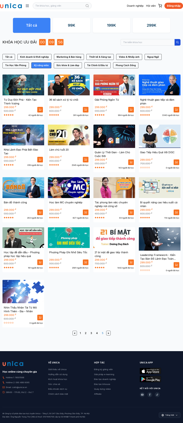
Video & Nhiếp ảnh (129, 57)
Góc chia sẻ (54, 384)
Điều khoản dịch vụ (57, 389)
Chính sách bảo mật (58, 394)
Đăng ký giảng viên (103, 369)
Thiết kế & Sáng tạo (100, 57)
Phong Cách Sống (126, 65)
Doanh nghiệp (135, 5)
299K (151, 25)
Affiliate (97, 394)
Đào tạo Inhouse (102, 384)
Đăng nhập (174, 5)
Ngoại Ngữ (153, 57)
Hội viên (151, 5)
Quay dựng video (102, 389)
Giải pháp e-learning (104, 374)
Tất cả (31, 25)
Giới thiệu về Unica (57, 369)
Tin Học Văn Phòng (15, 65)
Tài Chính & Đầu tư (97, 65)
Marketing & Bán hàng (69, 57)
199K (111, 25)
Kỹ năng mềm (41, 65)
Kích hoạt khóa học (57, 379)
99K (71, 25)
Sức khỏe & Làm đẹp (67, 65)
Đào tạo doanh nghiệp (105, 379)
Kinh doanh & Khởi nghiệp (34, 57)
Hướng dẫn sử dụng (57, 374)
